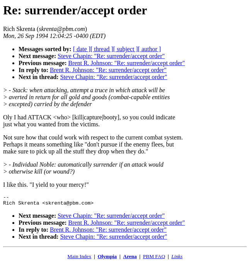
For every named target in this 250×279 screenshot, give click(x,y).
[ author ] (149, 49)
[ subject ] (125, 49)
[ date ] (81, 49)
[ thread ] (101, 49)
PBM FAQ (154, 259)
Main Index (80, 259)
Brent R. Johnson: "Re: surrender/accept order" (126, 63)
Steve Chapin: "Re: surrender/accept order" (111, 56)
